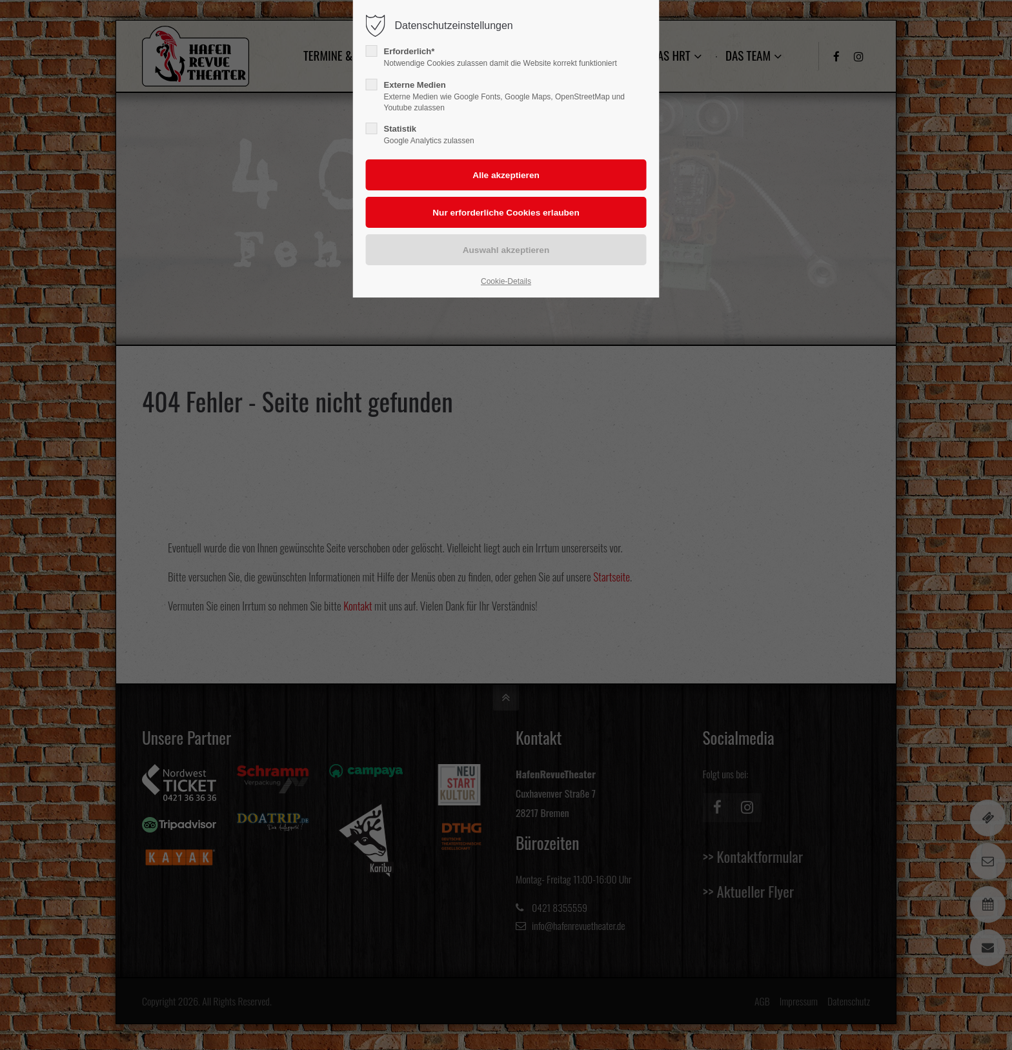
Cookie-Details (506, 281)
